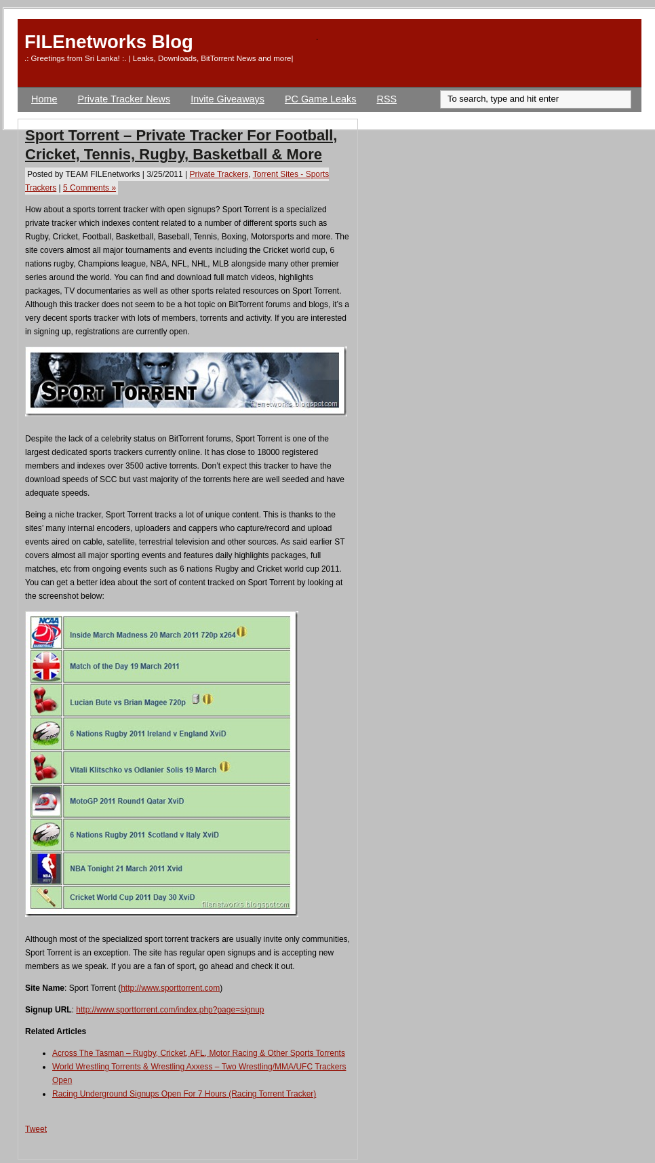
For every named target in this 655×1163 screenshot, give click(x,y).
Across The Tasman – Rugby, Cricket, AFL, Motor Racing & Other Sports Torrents (198, 1053)
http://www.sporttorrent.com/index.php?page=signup (170, 1009)
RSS (387, 99)
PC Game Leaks (321, 99)
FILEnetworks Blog (108, 41)
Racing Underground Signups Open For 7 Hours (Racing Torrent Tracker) (184, 1094)
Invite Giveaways (227, 99)
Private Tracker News (123, 99)
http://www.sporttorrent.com (170, 988)
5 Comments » (89, 188)
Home (44, 99)
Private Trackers (218, 174)
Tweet (36, 1129)
